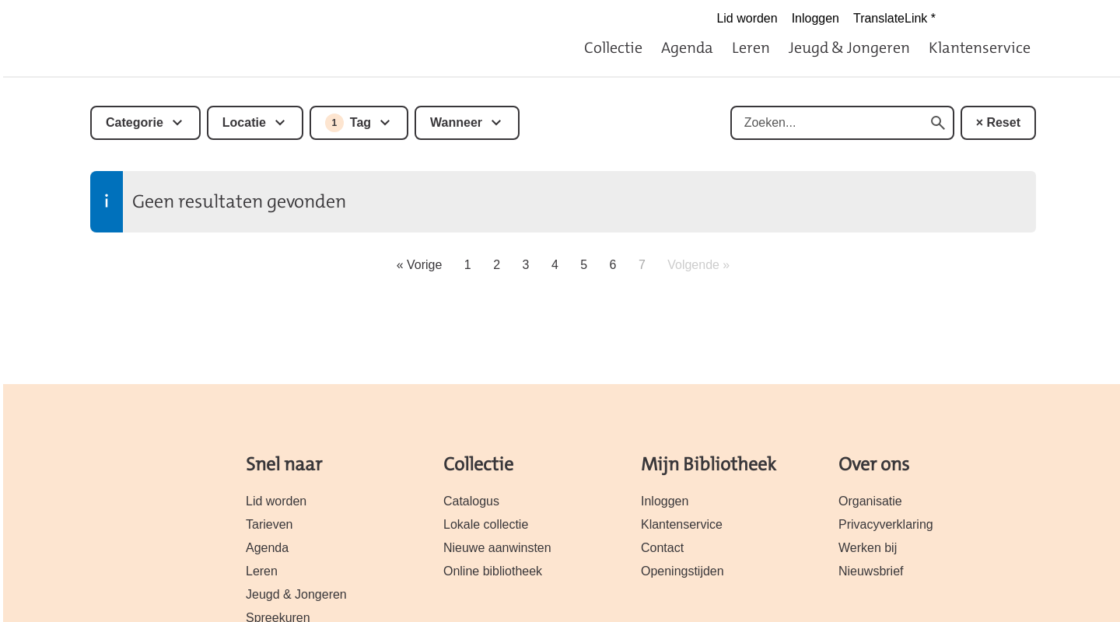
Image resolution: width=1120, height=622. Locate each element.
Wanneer (456, 122)
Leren (751, 47)
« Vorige (420, 264)
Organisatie (870, 501)
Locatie (244, 122)
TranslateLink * (894, 18)
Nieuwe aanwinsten (497, 547)
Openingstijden (682, 571)
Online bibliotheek (492, 571)
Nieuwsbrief (871, 571)
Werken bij (867, 547)
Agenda (687, 47)
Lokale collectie (485, 524)
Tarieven (269, 524)
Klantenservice (980, 47)
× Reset (998, 122)
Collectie (613, 47)
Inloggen (815, 18)
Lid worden (746, 18)
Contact (662, 547)
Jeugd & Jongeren (849, 47)
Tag (348, 123)
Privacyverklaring (885, 524)
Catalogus (471, 501)
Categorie (134, 122)
